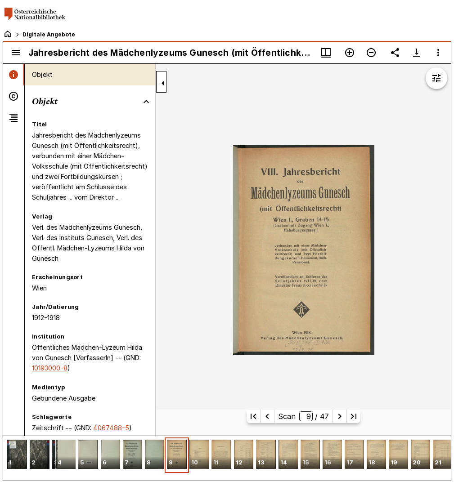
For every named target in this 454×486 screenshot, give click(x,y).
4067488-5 (111, 428)
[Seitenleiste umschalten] (16, 52)
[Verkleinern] (371, 52)
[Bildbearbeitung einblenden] (436, 78)
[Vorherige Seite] (267, 416)
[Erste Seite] (253, 416)
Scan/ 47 (303, 416)
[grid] (227, 458)
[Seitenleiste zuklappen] (162, 83)
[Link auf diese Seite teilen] (395, 52)
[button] (17, 455)
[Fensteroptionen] (438, 52)
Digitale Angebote (48, 34)
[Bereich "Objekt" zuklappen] (146, 102)
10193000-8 (49, 368)
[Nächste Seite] (340, 416)
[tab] (13, 74)
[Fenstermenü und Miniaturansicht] (326, 52)
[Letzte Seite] (353, 416)
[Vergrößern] (349, 52)
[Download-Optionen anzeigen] (416, 52)
